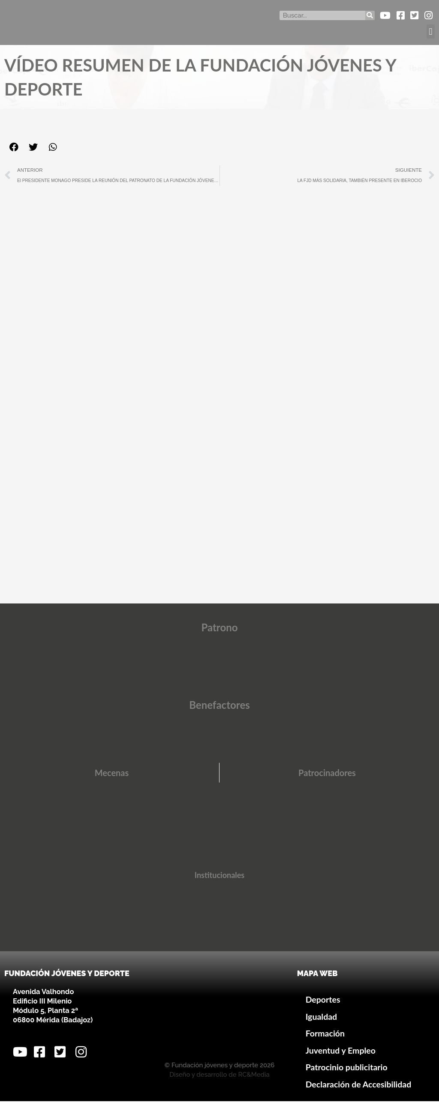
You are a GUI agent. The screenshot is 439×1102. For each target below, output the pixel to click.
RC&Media (253, 1075)
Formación (325, 1034)
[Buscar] (370, 15)
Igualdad (321, 1017)
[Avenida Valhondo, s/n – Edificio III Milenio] (219, 1012)
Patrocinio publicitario (347, 1068)
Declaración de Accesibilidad (359, 1085)
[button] (431, 31)
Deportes (323, 1000)
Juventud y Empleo (341, 1051)
